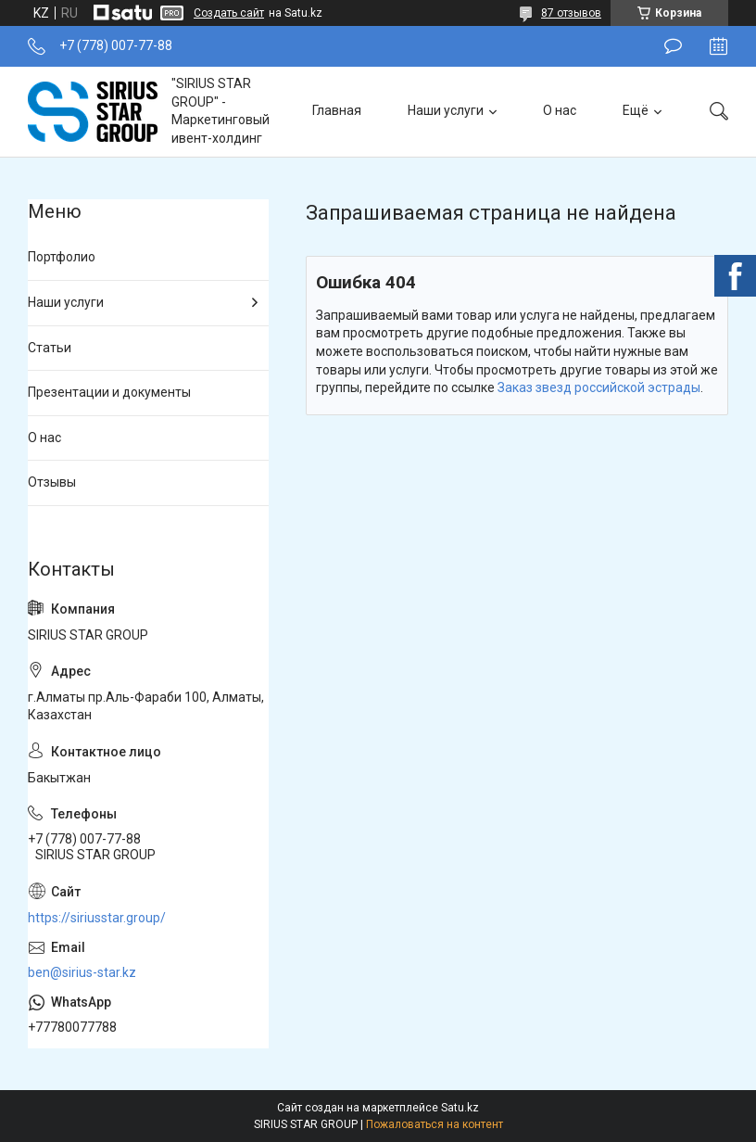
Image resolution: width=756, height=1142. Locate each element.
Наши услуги (446, 110)
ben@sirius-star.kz (82, 972)
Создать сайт (229, 12)
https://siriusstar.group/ (97, 917)
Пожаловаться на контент (434, 1124)
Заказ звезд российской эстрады (599, 387)
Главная (336, 110)
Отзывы (52, 482)
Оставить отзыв (673, 46)
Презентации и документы (109, 392)
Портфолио (61, 256)
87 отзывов (571, 12)
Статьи (49, 347)
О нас (559, 110)
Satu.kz (460, 1107)
